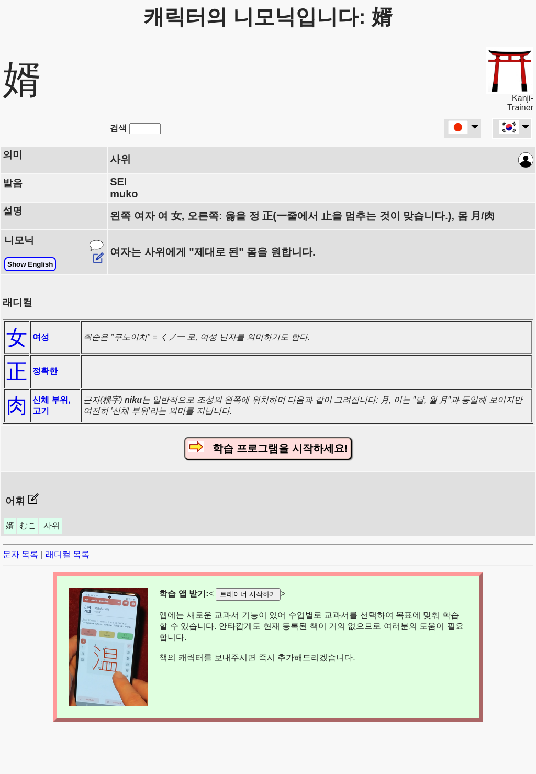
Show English (30, 264)
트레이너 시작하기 (248, 594)
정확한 (45, 371)
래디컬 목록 (68, 554)
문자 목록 (20, 554)
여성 (40, 337)
